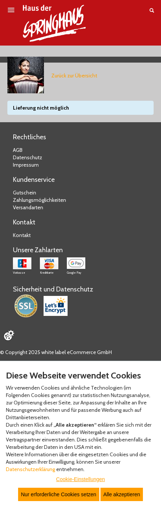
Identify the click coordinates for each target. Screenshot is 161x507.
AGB (18, 150)
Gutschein (24, 192)
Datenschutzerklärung (30, 469)
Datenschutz (27, 157)
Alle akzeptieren (121, 494)
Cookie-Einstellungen (80, 479)
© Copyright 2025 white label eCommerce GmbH (56, 352)
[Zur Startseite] (54, 23)
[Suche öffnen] (151, 10)
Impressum (26, 164)
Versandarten (28, 207)
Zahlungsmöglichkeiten (39, 200)
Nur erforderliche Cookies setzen (58, 494)
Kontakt (22, 235)
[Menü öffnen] (11, 10)
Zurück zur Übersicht (74, 75)
